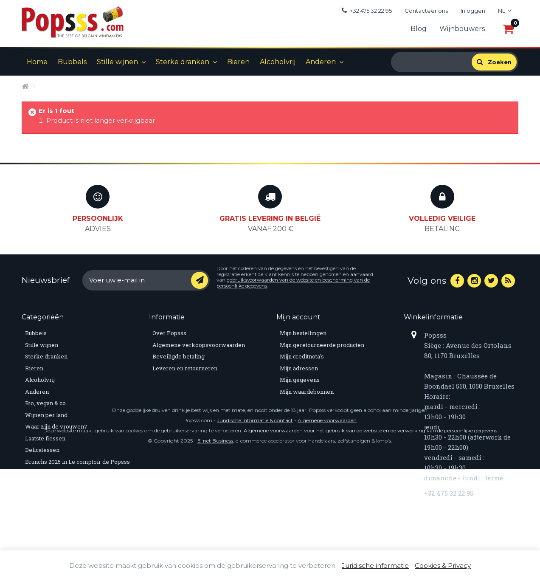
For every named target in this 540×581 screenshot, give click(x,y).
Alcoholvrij (277, 62)
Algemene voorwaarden (327, 532)
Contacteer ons (426, 10)
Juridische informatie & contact (255, 532)
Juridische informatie (375, 565)
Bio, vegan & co (45, 403)
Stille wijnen (117, 62)
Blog (419, 29)
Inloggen (473, 10)
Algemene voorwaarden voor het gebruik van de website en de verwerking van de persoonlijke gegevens (370, 542)
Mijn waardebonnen (307, 391)
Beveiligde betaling (178, 356)
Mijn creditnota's (302, 356)
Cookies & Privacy (443, 565)
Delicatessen (42, 450)
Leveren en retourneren (184, 368)
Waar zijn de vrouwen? (56, 426)
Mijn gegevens (300, 380)
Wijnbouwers (462, 29)
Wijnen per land (46, 415)
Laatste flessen (45, 438)
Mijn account (298, 317)
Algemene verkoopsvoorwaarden (198, 345)
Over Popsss (169, 333)
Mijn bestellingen (303, 333)
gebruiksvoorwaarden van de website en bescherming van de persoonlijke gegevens (293, 283)
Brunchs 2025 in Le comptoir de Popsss (77, 461)
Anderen (321, 62)
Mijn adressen (299, 368)
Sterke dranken (182, 62)
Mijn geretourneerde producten (322, 345)
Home (37, 62)
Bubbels (72, 62)
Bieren (238, 62)
